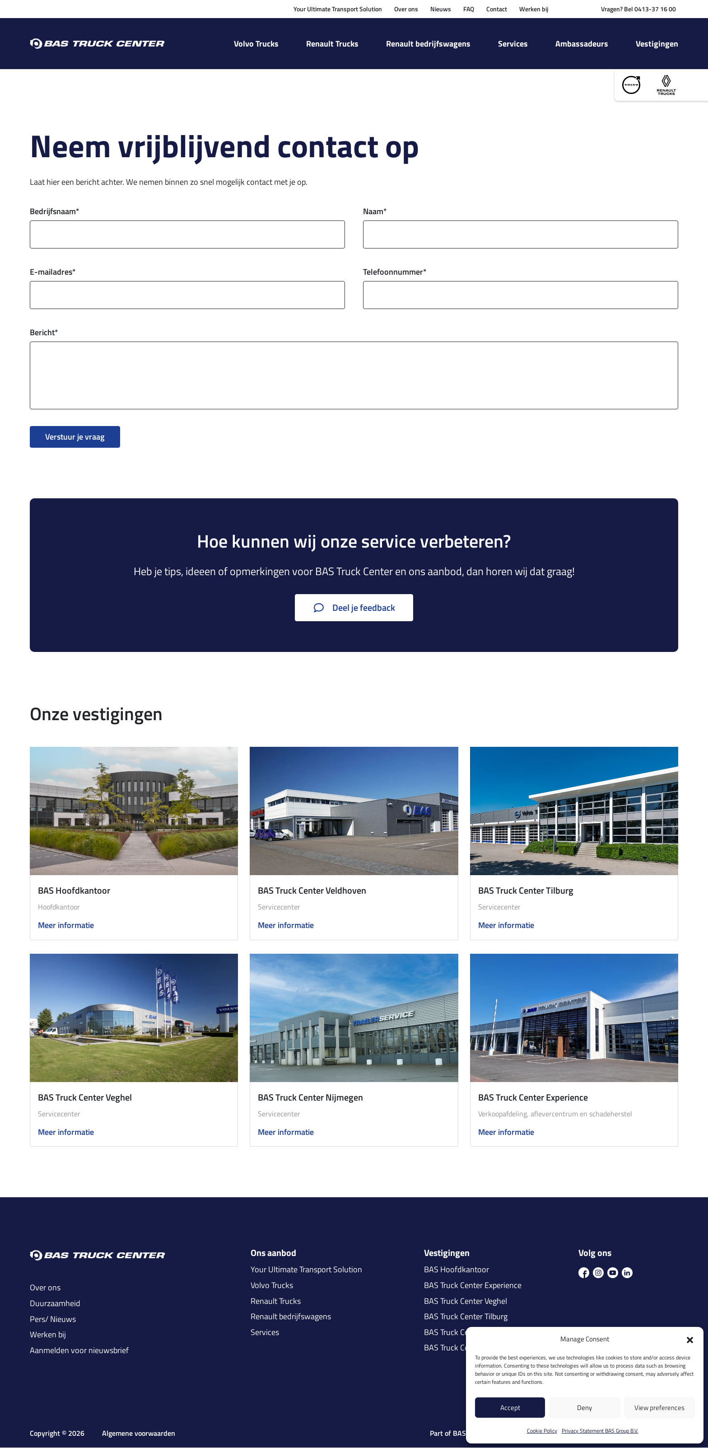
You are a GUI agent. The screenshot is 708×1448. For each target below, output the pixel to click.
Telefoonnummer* (395, 272)
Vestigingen (657, 43)
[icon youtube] (612, 1272)
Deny (584, 1407)
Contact (496, 9)
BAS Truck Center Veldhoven (312, 891)
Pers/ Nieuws (53, 1319)
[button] (689, 1339)
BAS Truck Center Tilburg (525, 891)
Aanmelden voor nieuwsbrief (79, 1350)
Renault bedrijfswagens (428, 43)
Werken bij (533, 9)
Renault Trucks (332, 43)
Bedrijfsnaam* (54, 212)
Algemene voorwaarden (138, 1434)
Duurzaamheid (55, 1304)
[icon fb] (583, 1272)
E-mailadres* (53, 272)
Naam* (375, 212)
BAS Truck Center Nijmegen (310, 1097)
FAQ (468, 9)
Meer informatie (66, 926)
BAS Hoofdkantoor (74, 891)
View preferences (659, 1407)
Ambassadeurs (581, 43)
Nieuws (440, 9)
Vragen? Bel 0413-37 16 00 (638, 9)
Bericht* (44, 333)
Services (513, 43)
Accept (510, 1407)
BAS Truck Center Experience (533, 1097)
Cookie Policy (542, 1430)
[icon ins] (598, 1272)
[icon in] (627, 1272)
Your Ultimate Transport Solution (337, 9)
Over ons (406, 9)
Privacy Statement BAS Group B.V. (600, 1430)
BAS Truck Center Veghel (85, 1097)
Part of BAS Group (458, 1434)
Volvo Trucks (256, 43)
